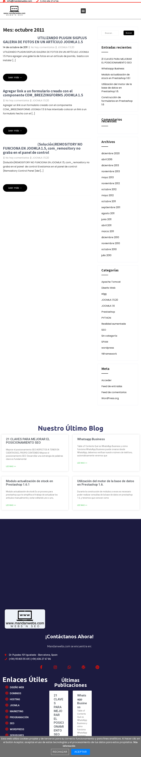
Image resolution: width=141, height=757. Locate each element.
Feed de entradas (111, 386)
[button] (83, 10)
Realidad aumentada (113, 324)
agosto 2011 (108, 213)
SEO (103, 330)
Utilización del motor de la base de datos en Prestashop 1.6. (116, 87)
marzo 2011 (107, 231)
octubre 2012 (109, 189)
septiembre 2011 (110, 207)
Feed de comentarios (114, 392)
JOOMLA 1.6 (108, 306)
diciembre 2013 (110, 165)
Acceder (106, 380)
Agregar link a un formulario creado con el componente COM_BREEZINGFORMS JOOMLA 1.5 (43, 93)
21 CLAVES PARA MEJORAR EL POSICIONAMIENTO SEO (116, 60)
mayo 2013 (107, 177)
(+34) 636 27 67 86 (41, 658)
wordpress (107, 347)
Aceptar (80, 752)
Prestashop (108, 312)
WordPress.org (110, 398)
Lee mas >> (11, 466)
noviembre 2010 (110, 243)
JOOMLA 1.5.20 (66, 47)
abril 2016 (106, 159)
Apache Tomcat (111, 282)
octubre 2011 (108, 201)
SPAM (104, 342)
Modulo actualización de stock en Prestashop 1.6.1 (115, 76)
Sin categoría (109, 336)
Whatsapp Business (112, 68)
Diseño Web (108, 288)
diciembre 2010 (110, 237)
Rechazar (60, 752)
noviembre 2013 (110, 171)
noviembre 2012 (110, 183)
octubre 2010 (109, 249)
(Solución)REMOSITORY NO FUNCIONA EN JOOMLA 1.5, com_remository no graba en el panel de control (42, 148)
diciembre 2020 (110, 153)
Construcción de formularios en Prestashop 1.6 (117, 101)
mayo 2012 (107, 195)
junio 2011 (106, 219)
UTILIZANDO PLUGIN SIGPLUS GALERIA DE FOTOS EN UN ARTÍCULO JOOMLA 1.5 (45, 39)
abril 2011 (106, 225)
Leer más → (15, 77)
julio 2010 (106, 255)
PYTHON (106, 318)
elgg (103, 294)
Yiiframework (109, 353)
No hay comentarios (43, 47)
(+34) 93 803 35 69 (19, 658)
